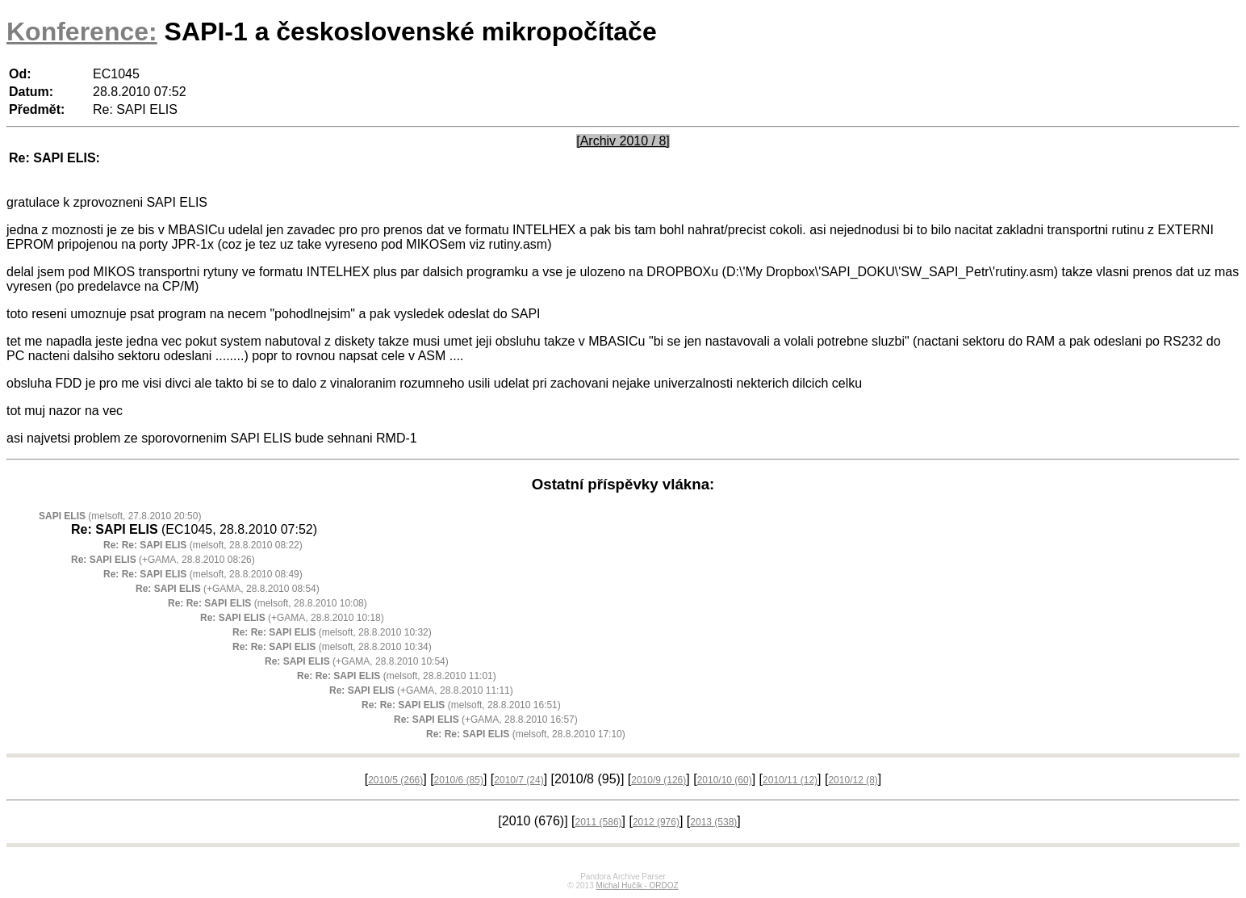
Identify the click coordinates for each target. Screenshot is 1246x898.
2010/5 (395, 780)
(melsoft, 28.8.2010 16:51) (461, 705)
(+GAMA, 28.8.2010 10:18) (292, 617)
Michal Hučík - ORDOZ (637, 885)
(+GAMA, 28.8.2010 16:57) (486, 719)
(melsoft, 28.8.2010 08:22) (203, 545)
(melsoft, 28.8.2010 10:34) (332, 647)
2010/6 (458, 780)
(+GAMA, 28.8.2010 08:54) (228, 588)
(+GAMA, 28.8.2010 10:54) (357, 661)
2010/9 (658, 780)
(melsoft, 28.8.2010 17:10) (525, 734)
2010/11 (790, 780)
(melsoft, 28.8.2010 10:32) (332, 632)
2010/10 (724, 780)
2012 (656, 822)
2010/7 (518, 780)
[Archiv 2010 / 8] (623, 141)
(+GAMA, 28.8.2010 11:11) (421, 690)
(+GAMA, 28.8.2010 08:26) (163, 559)
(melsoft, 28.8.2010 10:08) (267, 603)
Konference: (81, 31)
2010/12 (852, 780)
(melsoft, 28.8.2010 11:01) (396, 676)
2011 (598, 822)
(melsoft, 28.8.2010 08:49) (203, 574)
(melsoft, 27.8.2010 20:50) (120, 516)
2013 (713, 822)
